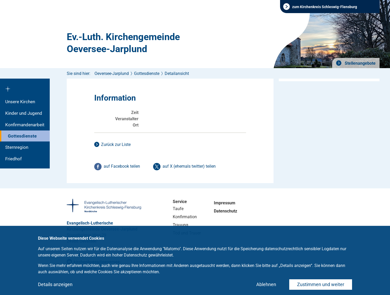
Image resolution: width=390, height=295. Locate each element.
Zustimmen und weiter (320, 284)
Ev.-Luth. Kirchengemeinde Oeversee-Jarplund (123, 42)
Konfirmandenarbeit (24, 124)
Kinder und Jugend (23, 113)
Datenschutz (225, 211)
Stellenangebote (360, 63)
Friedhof (13, 158)
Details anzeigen (55, 284)
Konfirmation (185, 216)
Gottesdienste (22, 136)
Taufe (178, 208)
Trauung (180, 224)
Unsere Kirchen (20, 101)
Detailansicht (177, 73)
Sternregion (16, 147)
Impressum (224, 202)
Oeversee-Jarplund (111, 73)
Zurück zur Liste (116, 144)
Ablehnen (266, 284)
